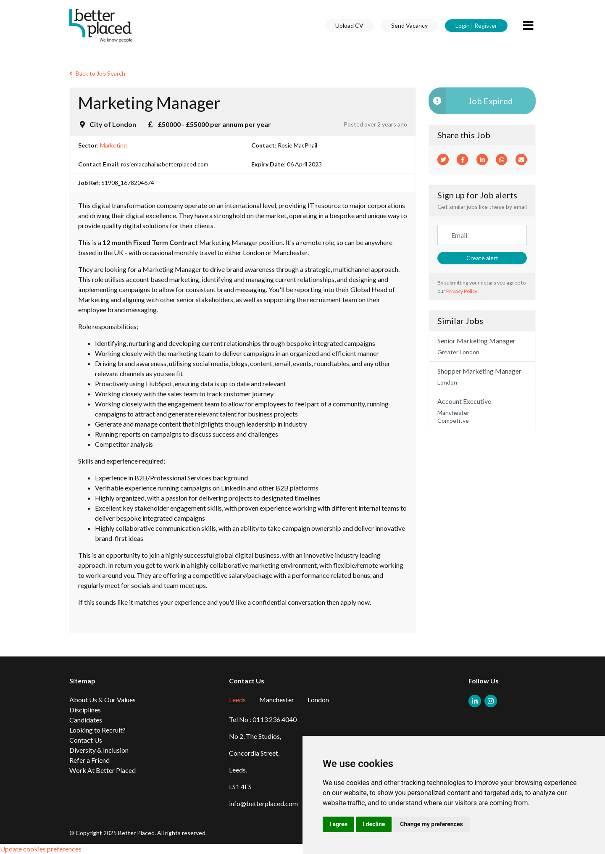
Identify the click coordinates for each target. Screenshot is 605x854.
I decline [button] (374, 824)
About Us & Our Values (102, 700)
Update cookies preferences (41, 849)
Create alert (482, 257)
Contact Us (85, 740)
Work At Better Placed (102, 770)
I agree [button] (338, 824)
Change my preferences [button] (431, 824)
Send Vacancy (409, 25)
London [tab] (318, 700)
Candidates (85, 720)
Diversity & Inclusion (99, 750)
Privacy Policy (461, 291)
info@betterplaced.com (263, 803)
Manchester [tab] (276, 700)
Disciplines (85, 710)
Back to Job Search (97, 73)
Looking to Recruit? (97, 730)
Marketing (113, 145)
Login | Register (476, 25)
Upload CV (349, 25)
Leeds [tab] (237, 700)
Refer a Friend (89, 760)
